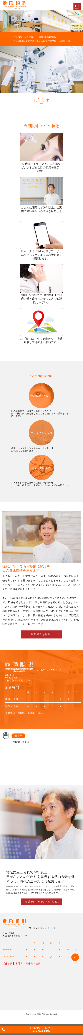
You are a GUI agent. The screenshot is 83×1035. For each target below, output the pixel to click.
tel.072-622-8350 (49, 670)
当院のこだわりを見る (41, 901)
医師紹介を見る (40, 634)
